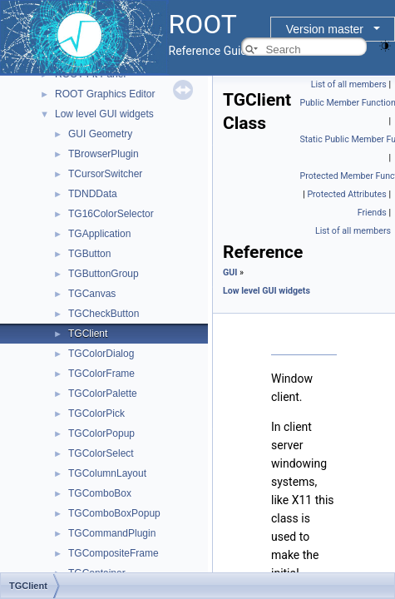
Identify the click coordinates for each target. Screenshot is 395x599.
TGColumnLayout (107, 473)
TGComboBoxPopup (114, 513)
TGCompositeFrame (113, 553)
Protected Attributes (346, 194)
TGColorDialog (101, 353)
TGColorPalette (102, 393)
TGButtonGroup (103, 274)
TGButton (89, 254)
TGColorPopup (101, 433)
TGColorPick (96, 413)
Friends (372, 212)
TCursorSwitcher (105, 174)
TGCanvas (92, 294)
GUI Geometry (100, 134)
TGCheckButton (103, 313)
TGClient (87, 333)
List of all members (349, 84)
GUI (230, 272)
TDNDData (92, 194)
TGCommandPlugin (112, 533)
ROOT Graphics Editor (105, 94)
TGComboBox (99, 493)
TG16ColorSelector (111, 214)
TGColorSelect (101, 453)
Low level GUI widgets (104, 114)
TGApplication (99, 234)
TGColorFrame (101, 373)
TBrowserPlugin (103, 154)
